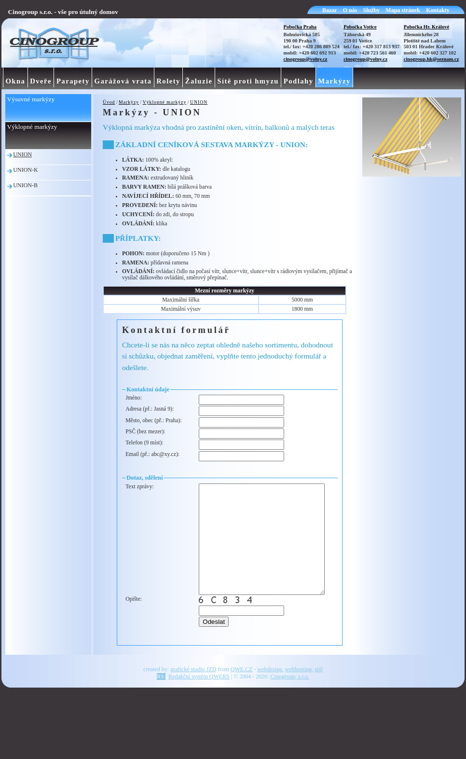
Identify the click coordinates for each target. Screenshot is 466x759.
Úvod (109, 102)
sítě (319, 697)
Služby (371, 10)
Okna (15, 81)
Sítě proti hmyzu (248, 81)
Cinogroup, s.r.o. (290, 704)
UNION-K (25, 169)
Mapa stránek (402, 10)
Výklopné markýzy (165, 102)
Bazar (329, 10)
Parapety (73, 81)
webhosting (298, 697)
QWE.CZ (242, 697)
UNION (198, 102)
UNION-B (25, 185)
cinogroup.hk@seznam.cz (431, 59)
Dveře (41, 81)
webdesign (269, 697)
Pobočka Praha (300, 26)
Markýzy (129, 102)
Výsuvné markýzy (31, 99)
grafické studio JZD (193, 697)
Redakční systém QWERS (199, 704)
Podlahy (299, 81)
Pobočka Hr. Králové (426, 26)
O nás (350, 10)
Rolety (168, 81)
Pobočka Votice (360, 26)
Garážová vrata (123, 81)
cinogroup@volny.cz (306, 59)
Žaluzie (199, 81)
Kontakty (438, 10)
